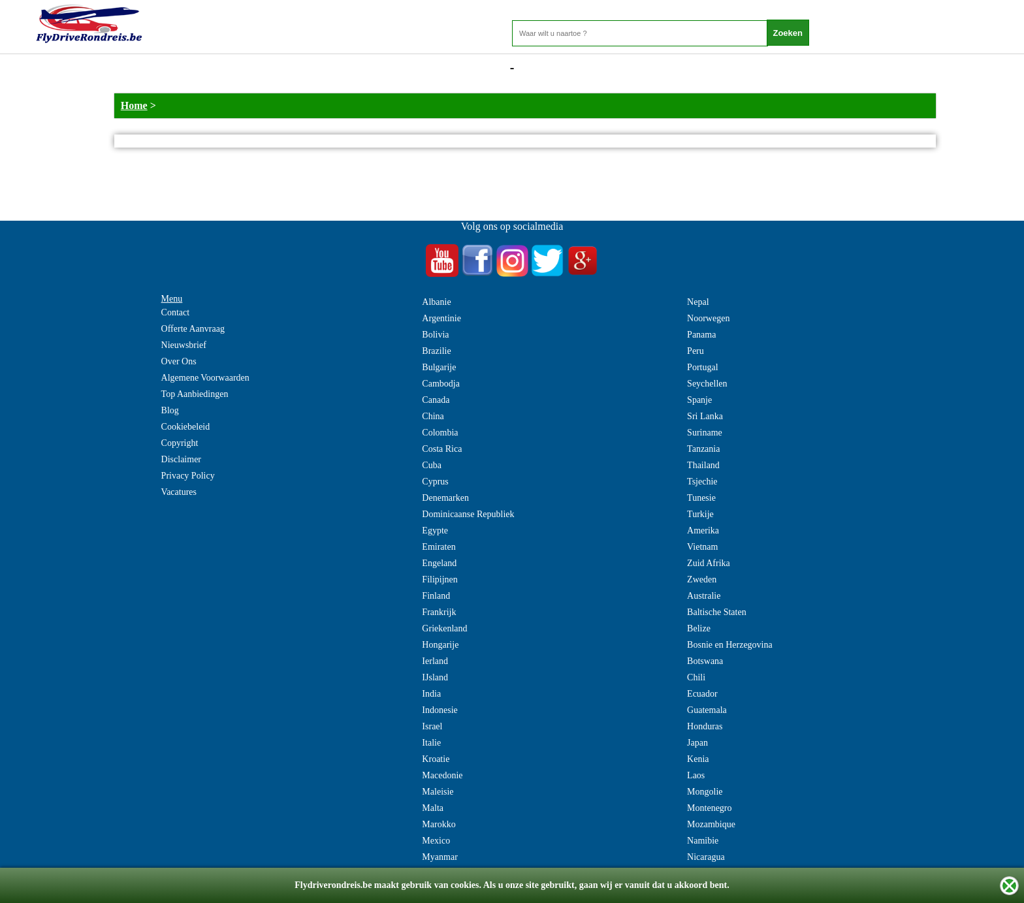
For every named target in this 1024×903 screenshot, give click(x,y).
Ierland (435, 661)
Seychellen (707, 383)
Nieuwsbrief (183, 345)
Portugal (702, 367)
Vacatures (179, 492)
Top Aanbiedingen (195, 394)
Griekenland (444, 628)
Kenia (698, 759)
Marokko (438, 824)
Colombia (440, 432)
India (431, 694)
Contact (175, 312)
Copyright (180, 443)
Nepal (698, 302)
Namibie (702, 841)
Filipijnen (439, 579)
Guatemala (707, 710)
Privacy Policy (188, 476)
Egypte (435, 530)
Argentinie (441, 318)
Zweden (701, 579)
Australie (703, 596)
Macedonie (442, 775)
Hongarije (440, 645)
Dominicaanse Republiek (468, 514)
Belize (699, 628)
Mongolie (704, 792)
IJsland (435, 677)
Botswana (705, 661)
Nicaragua (706, 857)
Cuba (431, 465)
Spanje (699, 400)
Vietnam (702, 547)
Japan (697, 743)
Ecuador (702, 694)
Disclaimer (181, 459)
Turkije (700, 514)
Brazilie (436, 351)
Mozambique (711, 824)
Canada (435, 400)
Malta (432, 808)
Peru (695, 351)
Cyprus (435, 481)
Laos (696, 775)
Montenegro (709, 808)
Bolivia (435, 335)
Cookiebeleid (185, 427)
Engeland (439, 563)
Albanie (436, 302)
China (432, 416)
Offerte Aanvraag (193, 329)
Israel (432, 726)
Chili (696, 677)
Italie (431, 743)
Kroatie (435, 759)
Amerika (703, 530)
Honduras (704, 726)
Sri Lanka (705, 416)
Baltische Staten (716, 612)
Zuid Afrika (708, 563)
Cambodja (441, 383)
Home (134, 105)
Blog (170, 410)
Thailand (703, 465)
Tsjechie (702, 481)
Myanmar (439, 857)
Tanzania (703, 449)
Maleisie (437, 792)
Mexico (436, 841)
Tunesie (701, 498)
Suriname (704, 432)
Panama (701, 335)
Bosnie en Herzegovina (730, 645)
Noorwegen (708, 318)
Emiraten (438, 547)
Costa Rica (442, 449)
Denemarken (445, 498)
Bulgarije (439, 367)
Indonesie (439, 710)
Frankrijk (439, 612)
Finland (436, 596)
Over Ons (179, 361)
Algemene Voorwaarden (205, 378)
